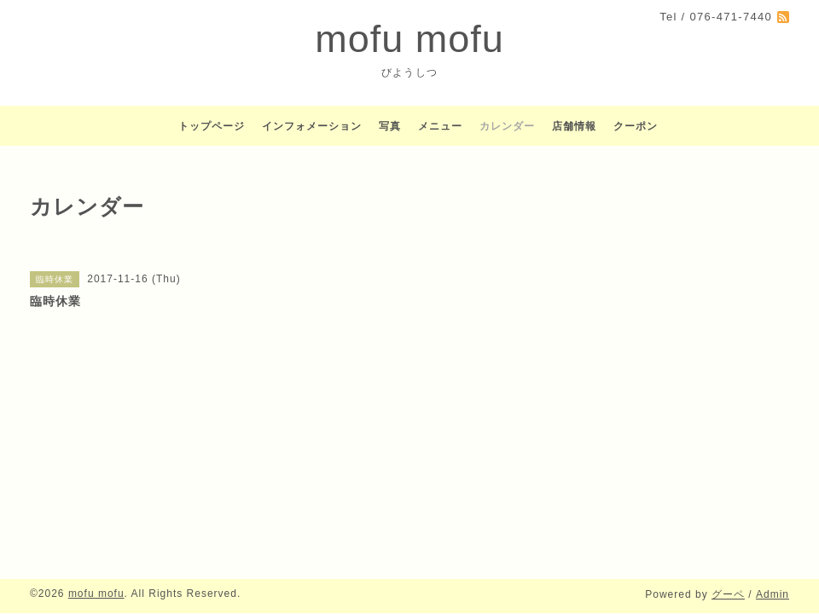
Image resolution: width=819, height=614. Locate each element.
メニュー (440, 126)
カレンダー (507, 126)
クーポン (635, 126)
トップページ (211, 126)
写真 (390, 126)
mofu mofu (409, 39)
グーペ (728, 594)
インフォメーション (312, 126)
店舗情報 (574, 126)
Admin (772, 594)
